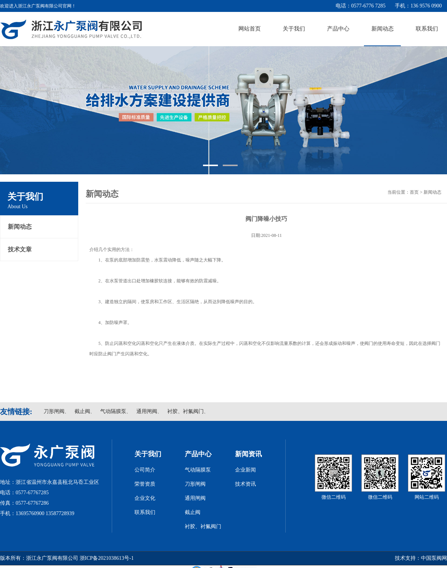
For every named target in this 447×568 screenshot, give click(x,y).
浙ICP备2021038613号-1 (107, 558)
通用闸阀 (146, 411)
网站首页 (249, 29)
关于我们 (294, 29)
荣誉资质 (144, 484)
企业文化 (144, 498)
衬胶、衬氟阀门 (185, 411)
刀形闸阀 (54, 411)
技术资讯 (245, 484)
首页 (414, 192)
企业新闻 (245, 470)
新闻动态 (382, 29)
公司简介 (144, 470)
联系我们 (427, 29)
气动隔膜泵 (113, 411)
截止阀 (82, 411)
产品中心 (338, 29)
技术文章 (20, 249)
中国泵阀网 (434, 558)
